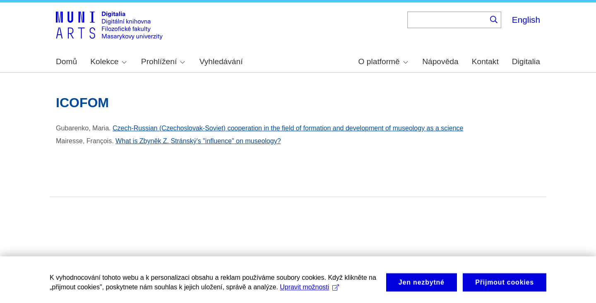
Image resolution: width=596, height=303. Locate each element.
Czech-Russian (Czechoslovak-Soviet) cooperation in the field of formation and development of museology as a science (288, 128)
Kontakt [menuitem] (485, 61)
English (526, 19)
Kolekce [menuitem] (108, 61)
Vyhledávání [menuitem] (221, 61)
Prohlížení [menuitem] (163, 61)
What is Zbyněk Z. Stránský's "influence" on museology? (198, 140)
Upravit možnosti (309, 290)
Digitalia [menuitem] (526, 61)
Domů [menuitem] (66, 61)
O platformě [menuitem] (383, 61)
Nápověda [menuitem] (440, 61)
